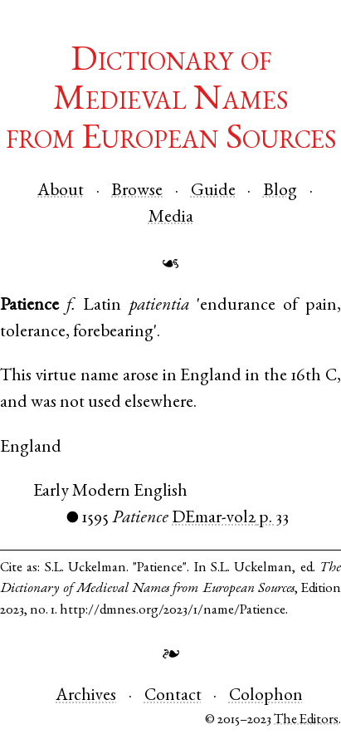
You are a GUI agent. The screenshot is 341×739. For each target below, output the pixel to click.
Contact (173, 696)
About (60, 191)
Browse (137, 191)
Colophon (266, 696)
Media (171, 218)
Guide (213, 191)
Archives (86, 696)
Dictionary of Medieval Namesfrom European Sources (171, 101)
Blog (280, 191)
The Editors (306, 720)
